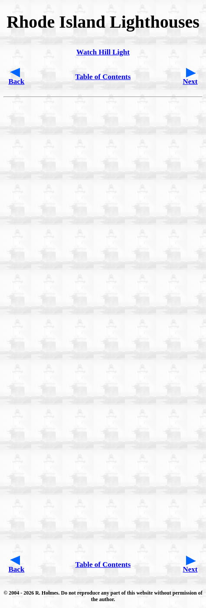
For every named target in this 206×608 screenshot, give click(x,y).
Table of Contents (103, 77)
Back (16, 81)
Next (190, 81)
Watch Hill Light (103, 52)
